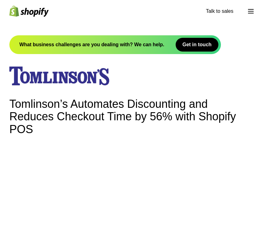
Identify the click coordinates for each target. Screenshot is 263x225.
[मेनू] (250, 11)
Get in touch (197, 44)
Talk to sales (219, 11)
